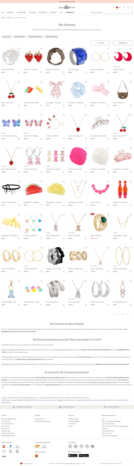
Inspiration (70, 12)
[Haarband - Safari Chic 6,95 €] (56, 61)
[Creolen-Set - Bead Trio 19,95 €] (33, 227)
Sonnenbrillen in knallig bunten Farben (100, 382)
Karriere (70, 426)
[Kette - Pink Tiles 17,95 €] (100, 194)
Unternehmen (72, 423)
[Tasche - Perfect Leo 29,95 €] (123, 94)
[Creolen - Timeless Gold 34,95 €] (123, 260)
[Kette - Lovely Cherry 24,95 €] (123, 127)
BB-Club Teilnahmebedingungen (111, 421)
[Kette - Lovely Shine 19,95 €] (78, 227)
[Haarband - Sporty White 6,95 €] (100, 160)
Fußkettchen (5, 364)
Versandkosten (71, 463)
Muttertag (43, 12)
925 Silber (32, 12)
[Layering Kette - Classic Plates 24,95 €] (123, 227)
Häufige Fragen (5, 431)
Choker (3, 349)
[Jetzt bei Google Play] (84, 455)
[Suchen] (132, 12)
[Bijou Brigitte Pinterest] (87, 446)
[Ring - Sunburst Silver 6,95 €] (11, 61)
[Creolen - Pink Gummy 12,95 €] (33, 160)
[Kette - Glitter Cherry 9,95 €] (11, 94)
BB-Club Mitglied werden (8, 419)
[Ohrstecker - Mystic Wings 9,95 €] (11, 127)
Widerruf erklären (107, 433)
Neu (2, 12)
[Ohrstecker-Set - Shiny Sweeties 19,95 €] (56, 160)
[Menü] (100, 43)
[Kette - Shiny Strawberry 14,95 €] (78, 127)
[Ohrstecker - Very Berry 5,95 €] (33, 61)
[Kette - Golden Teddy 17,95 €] (100, 260)
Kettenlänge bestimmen (8, 435)
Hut (43, 384)
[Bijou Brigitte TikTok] (70, 446)
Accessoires (21, 12)
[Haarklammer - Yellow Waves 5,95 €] (11, 227)
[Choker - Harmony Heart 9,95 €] (11, 194)
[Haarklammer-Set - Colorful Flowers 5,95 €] (33, 293)
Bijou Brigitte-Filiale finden (43, 421)
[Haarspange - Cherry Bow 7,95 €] (56, 94)
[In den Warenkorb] (41, 72)
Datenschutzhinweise (108, 423)
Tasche (12, 384)
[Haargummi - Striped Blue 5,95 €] (78, 94)
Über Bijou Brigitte (73, 421)
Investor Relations (73, 419)
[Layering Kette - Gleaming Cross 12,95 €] (78, 194)
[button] (124, 8)
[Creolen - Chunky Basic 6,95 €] (11, 260)
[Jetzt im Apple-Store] (72, 455)
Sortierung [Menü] (123, 43)
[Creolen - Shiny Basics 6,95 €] (100, 61)
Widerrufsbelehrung (108, 431)
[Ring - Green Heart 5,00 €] (100, 227)
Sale (61, 12)
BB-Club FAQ (5, 421)
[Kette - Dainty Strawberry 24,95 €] (11, 160)
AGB (103, 419)
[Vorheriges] (114, 314)
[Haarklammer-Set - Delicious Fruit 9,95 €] (33, 94)
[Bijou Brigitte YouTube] (92, 446)
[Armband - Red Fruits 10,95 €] (56, 127)
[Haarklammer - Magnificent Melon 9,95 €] (33, 194)
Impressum (105, 428)
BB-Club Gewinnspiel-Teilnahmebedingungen (115, 426)
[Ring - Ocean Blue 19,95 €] (78, 61)
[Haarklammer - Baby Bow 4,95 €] (100, 94)
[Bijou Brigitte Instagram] (76, 446)
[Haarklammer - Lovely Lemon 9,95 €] (56, 194)
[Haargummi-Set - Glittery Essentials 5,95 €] (56, 260)
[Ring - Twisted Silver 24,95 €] (56, 293)
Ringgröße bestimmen (7, 433)
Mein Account (5, 428)
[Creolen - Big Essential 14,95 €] (33, 260)
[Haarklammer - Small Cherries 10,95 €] (100, 127)
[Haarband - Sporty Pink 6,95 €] (78, 160)
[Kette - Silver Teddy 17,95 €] (78, 293)
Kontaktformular (40, 419)
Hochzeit (53, 12)
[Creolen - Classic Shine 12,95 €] (100, 293)
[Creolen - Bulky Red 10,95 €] (123, 61)
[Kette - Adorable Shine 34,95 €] (56, 227)
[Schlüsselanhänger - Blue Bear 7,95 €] (11, 293)
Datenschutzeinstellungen (109, 435)
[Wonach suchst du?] (111, 12)
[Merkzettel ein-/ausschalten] (19, 49)
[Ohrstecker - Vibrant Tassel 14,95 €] (123, 194)
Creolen (9, 357)
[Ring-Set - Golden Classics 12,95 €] (78, 260)
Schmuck (10, 12)
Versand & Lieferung (7, 423)
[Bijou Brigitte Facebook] (81, 446)
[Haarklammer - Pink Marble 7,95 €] (123, 160)
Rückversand (5, 426)
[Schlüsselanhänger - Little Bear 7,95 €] (123, 293)
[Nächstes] (130, 314)
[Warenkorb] (132, 8)
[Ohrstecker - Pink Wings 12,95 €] (33, 127)
